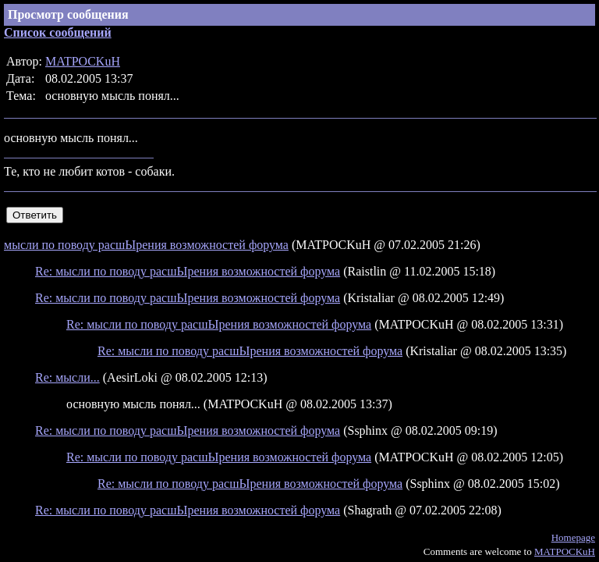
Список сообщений (58, 32)
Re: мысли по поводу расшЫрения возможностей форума (187, 271)
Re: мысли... (67, 377)
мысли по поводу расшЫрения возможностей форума (146, 244)
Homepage (573, 537)
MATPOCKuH (82, 61)
